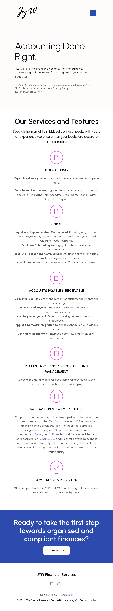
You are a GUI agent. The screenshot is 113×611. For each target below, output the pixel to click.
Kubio (94, 600)
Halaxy (58, 425)
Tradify (44, 430)
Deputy (39, 434)
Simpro (59, 430)
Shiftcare (54, 434)
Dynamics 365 (47, 438)
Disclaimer (67, 594)
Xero (52, 421)
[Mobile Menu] (93, 13)
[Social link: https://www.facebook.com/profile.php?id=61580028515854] (53, 583)
